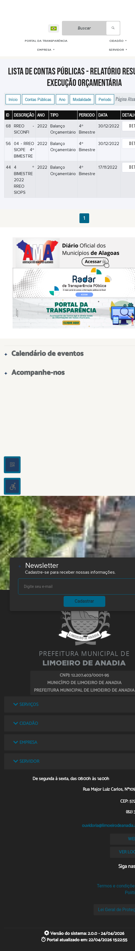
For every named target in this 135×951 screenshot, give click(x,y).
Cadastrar (84, 601)
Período (105, 99)
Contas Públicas (38, 99)
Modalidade (82, 99)
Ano (62, 99)
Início (13, 99)
